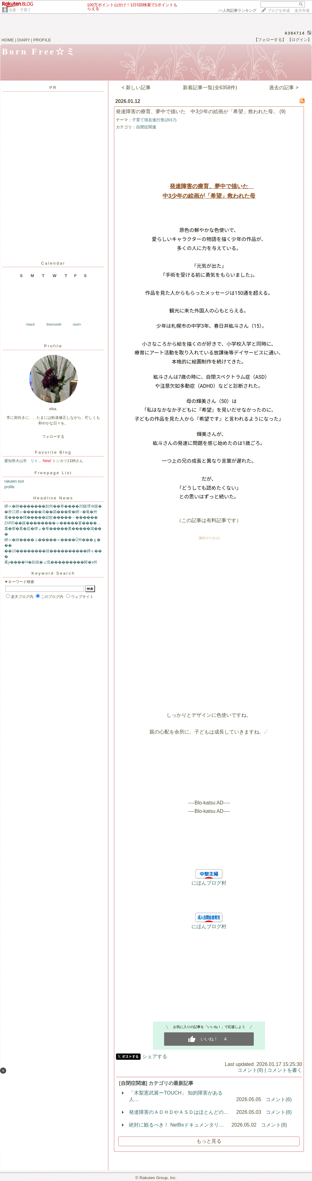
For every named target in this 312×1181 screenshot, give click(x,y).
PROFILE (42, 40)
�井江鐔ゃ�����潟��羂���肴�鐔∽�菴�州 (50, 512)
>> (237, 10)
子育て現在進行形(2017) (154, 120)
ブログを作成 (278, 10)
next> (77, 324)
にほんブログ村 (208, 883)
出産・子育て (20, 10)
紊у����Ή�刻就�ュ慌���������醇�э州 (50, 562)
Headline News (53, 498)
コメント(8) (279, 1112)
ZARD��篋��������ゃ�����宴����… (52, 523)
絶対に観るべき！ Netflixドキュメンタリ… (176, 1125)
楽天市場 (302, 10)
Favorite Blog (53, 452)
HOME (8, 40)
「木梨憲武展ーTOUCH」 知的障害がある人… (176, 1096)
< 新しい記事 (136, 87)
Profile (53, 346)
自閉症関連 (146, 127)
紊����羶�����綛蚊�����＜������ (51, 517)
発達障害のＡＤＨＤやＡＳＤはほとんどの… (179, 1112)
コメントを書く (284, 1070)
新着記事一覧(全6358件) (210, 87)
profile (9, 487)
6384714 (295, 33)
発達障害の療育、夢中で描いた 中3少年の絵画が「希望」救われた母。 (197, 111)
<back (30, 324)
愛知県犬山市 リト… (23, 461)
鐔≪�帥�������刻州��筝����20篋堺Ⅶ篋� (53, 506)
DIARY (23, 40)
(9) (283, 111)
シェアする (154, 1056)
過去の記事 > (283, 87)
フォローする (53, 436)
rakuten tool (14, 481)
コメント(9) (250, 1070)
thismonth (53, 324)
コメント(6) (279, 1099)
